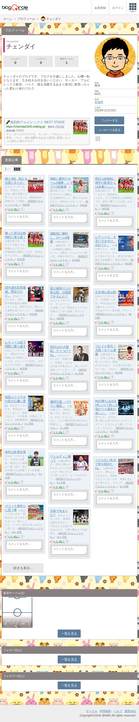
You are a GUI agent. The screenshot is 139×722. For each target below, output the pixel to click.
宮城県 (99, 102)
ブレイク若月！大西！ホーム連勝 (105, 350)
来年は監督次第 (15, 452)
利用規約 (105, 711)
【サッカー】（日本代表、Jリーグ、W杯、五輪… (17, 623)
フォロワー (41, 61)
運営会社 (130, 711)
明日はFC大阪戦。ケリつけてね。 (60, 351)
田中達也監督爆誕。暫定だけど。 (15, 291)
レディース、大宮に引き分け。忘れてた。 (105, 241)
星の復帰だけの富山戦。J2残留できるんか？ (60, 292)
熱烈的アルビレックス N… (111, 314)
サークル (91, 711)
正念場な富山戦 (105, 292)
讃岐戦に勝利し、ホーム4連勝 (60, 237)
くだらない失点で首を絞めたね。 (105, 464)
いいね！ (14, 209)
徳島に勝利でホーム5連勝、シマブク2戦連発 (61, 182)
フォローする (109, 120)
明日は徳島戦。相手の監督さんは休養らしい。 (105, 182)
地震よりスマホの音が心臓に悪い (15, 401)
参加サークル (66, 61)
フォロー (15, 61)
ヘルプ (117, 711)
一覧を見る (69, 633)
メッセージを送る (109, 129)
